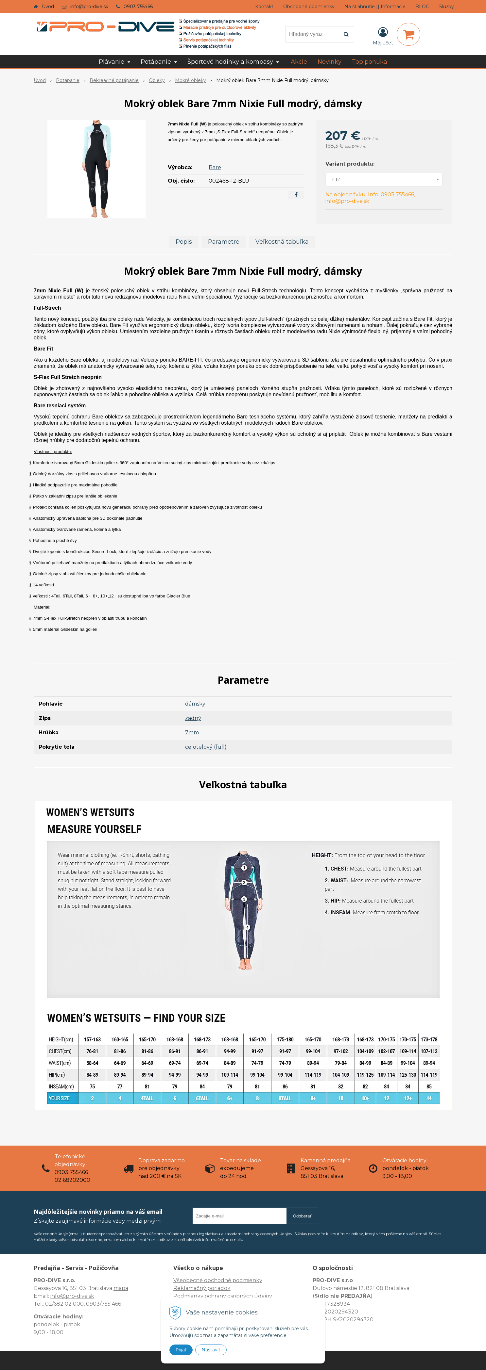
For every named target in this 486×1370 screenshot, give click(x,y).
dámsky (195, 704)
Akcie (299, 61)
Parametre (223, 241)
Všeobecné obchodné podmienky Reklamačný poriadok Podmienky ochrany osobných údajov (222, 1288)
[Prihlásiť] (383, 35)
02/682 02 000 (64, 1304)
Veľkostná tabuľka (282, 241)
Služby (446, 6)
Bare (215, 167)
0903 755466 (138, 6)
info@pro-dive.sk (89, 6)
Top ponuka (369, 61)
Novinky (329, 61)
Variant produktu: (349, 164)
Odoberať (302, 1216)
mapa (120, 1288)
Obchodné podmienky (309, 6)
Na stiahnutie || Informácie (375, 6)
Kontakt (264, 6)
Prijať (181, 1349)
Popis (184, 241)
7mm (192, 732)
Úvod (48, 6)
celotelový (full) (206, 747)
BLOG (422, 6)
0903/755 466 (103, 1304)
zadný (193, 718)
